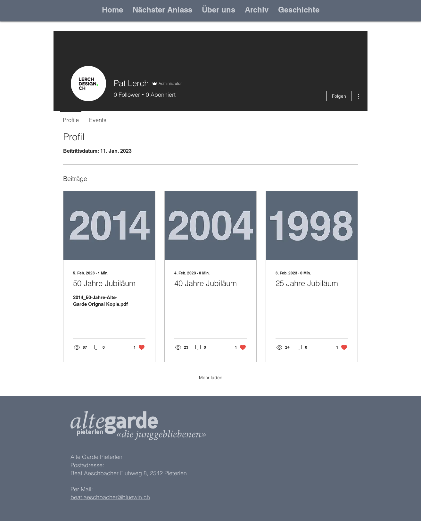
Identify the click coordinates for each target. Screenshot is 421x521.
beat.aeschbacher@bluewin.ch (110, 497)
